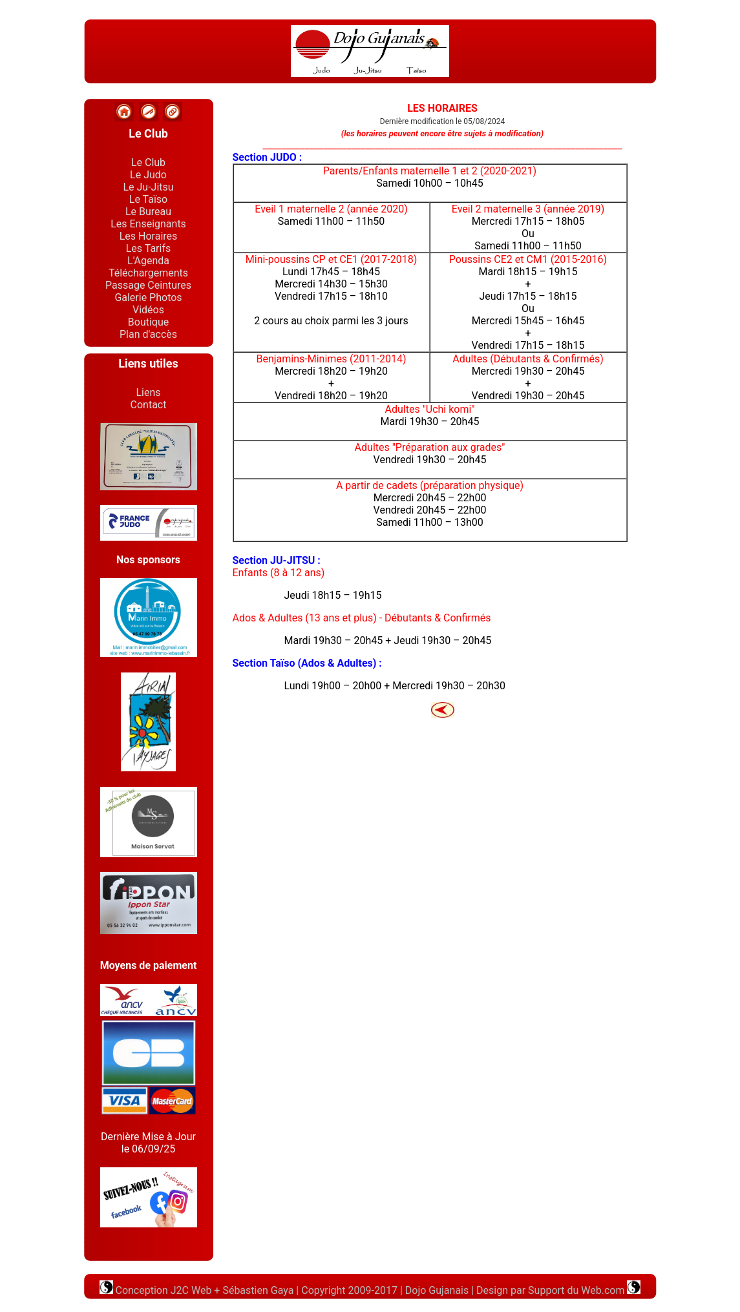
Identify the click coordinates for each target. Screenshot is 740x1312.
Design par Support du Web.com (551, 1290)
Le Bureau (148, 211)
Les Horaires (149, 236)
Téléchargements (148, 273)
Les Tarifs (148, 248)
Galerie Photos (148, 297)
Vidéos (148, 310)
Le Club (148, 162)
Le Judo (148, 175)
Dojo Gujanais (437, 1290)
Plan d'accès (148, 334)
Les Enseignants (148, 224)
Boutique (148, 322)
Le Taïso (148, 199)
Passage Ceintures (148, 285)
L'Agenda (148, 261)
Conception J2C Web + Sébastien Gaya (197, 1290)
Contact (149, 405)
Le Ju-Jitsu (148, 187)
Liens (148, 392)
